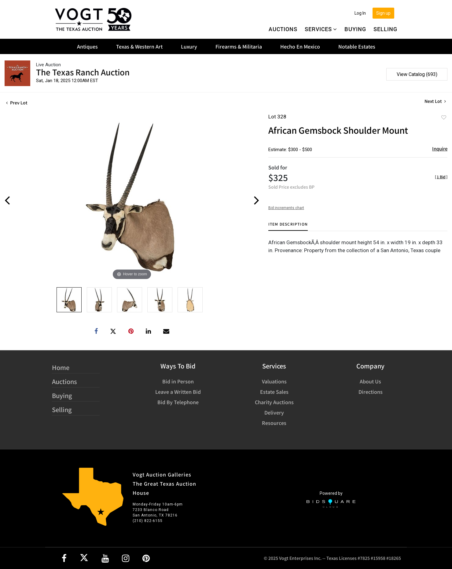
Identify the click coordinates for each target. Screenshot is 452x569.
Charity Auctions (274, 402)
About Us (370, 381)
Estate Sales (274, 391)
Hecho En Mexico (300, 46)
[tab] (288, 226)
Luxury (189, 46)
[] (441, 176)
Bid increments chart (286, 208)
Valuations (274, 381)
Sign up (383, 13)
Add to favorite (443, 117)
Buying (355, 29)
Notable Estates (356, 46)
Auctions (283, 29)
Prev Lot (17, 103)
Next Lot (435, 101)
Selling (385, 29)
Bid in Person (178, 381)
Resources (274, 422)
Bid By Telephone (178, 402)
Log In (360, 13)
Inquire (439, 148)
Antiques (87, 46)
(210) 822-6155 (148, 521)
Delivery (274, 412)
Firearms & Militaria (238, 46)
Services (321, 29)
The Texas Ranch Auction (83, 72)
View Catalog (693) (417, 74)
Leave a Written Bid (178, 391)
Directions (370, 391)
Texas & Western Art (139, 46)
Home (60, 367)
